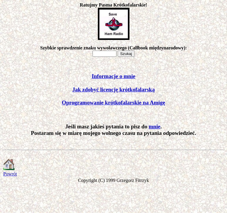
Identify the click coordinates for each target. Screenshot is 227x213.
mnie (154, 126)
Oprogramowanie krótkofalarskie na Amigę (113, 102)
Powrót (10, 173)
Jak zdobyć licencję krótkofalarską (113, 89)
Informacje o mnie (113, 76)
